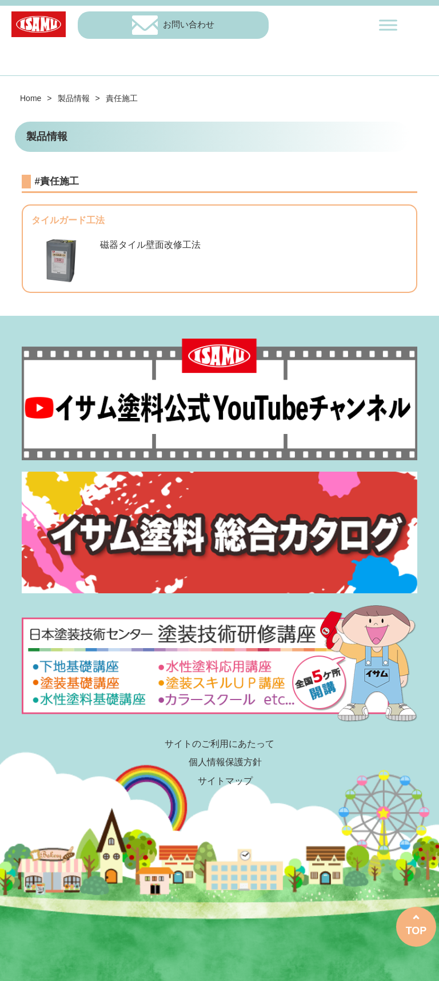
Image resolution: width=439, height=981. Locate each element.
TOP (416, 930)
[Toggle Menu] (388, 24)
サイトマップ (225, 781)
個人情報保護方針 (225, 762)
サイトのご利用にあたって (219, 744)
